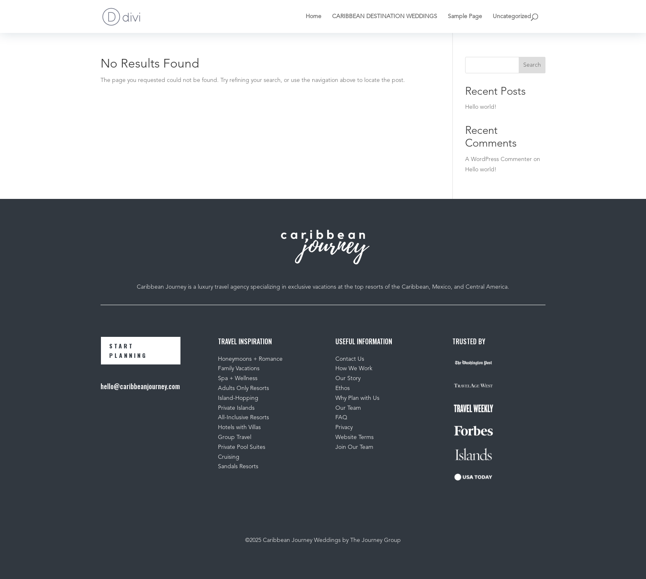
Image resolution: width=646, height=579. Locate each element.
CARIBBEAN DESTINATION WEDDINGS (384, 16)
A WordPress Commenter (498, 159)
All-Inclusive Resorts (243, 417)
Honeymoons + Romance (250, 359)
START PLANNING (128, 350)
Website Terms (354, 437)
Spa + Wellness (237, 378)
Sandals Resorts (238, 466)
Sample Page (465, 16)
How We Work (353, 368)
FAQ (341, 417)
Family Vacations (239, 368)
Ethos (342, 388)
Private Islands (236, 408)
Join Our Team (354, 447)
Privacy (344, 427)
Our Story (347, 378)
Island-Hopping (238, 398)
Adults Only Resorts (243, 388)
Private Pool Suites (241, 447)
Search (532, 65)
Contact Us (349, 359)
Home (313, 16)
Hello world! (480, 107)
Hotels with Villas (239, 427)
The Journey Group (375, 540)
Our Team (349, 408)
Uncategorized (512, 16)
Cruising (228, 457)
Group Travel (234, 437)
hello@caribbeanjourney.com (140, 386)
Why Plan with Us (357, 398)
